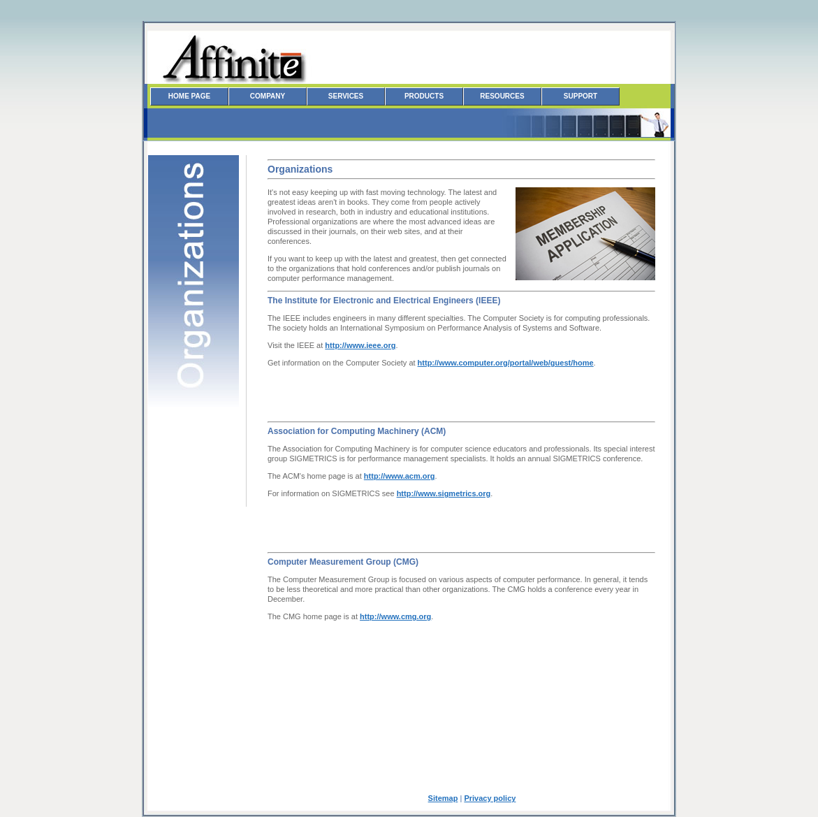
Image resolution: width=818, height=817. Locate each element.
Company (267, 96)
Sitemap (443, 798)
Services (345, 96)
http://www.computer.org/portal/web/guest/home (506, 363)
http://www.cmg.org (395, 616)
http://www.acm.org (399, 476)
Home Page (189, 96)
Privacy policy (490, 798)
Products (424, 96)
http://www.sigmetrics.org (444, 493)
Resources (502, 96)
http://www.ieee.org (360, 345)
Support (580, 96)
